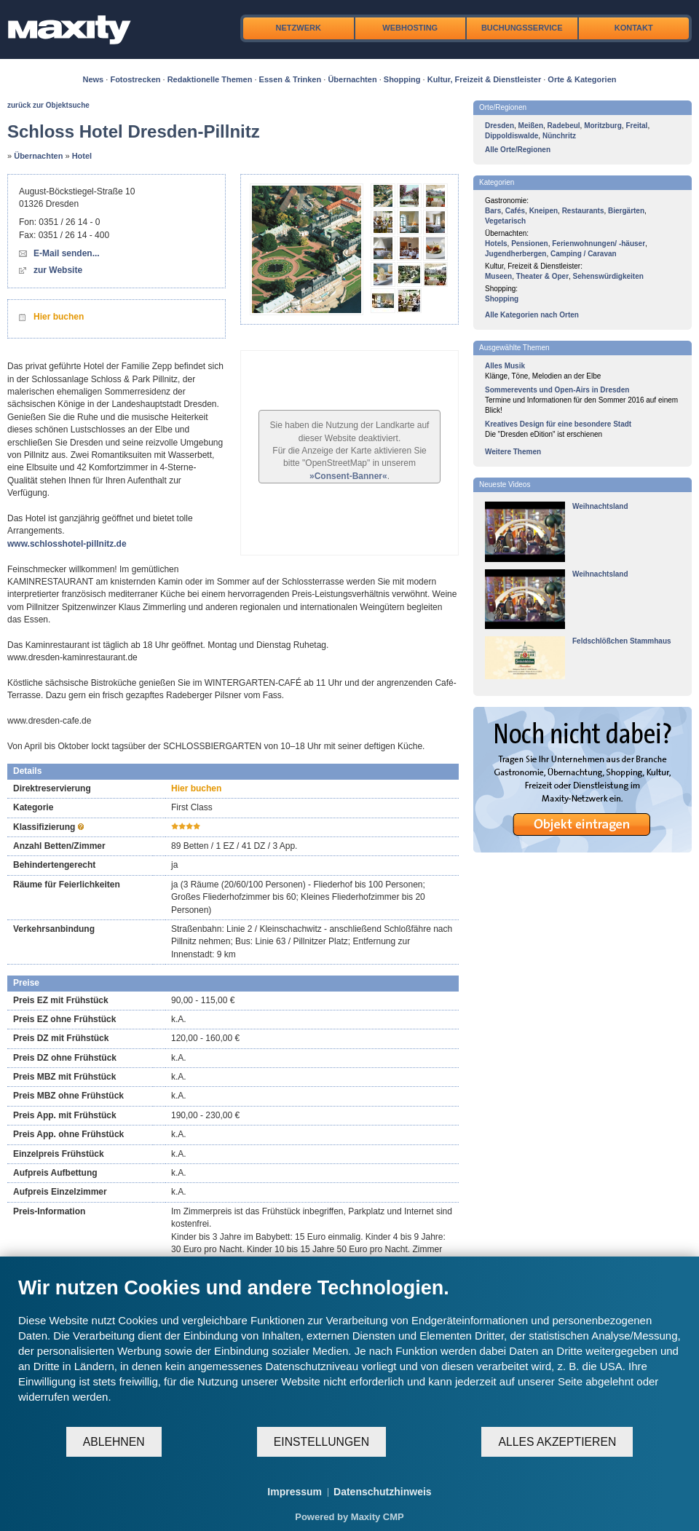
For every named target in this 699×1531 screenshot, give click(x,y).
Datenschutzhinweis (382, 1492)
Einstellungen (321, 1442)
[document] (349, 1350)
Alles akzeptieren (557, 1442)
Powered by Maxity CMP (349, 1516)
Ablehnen (114, 1442)
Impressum (294, 1492)
